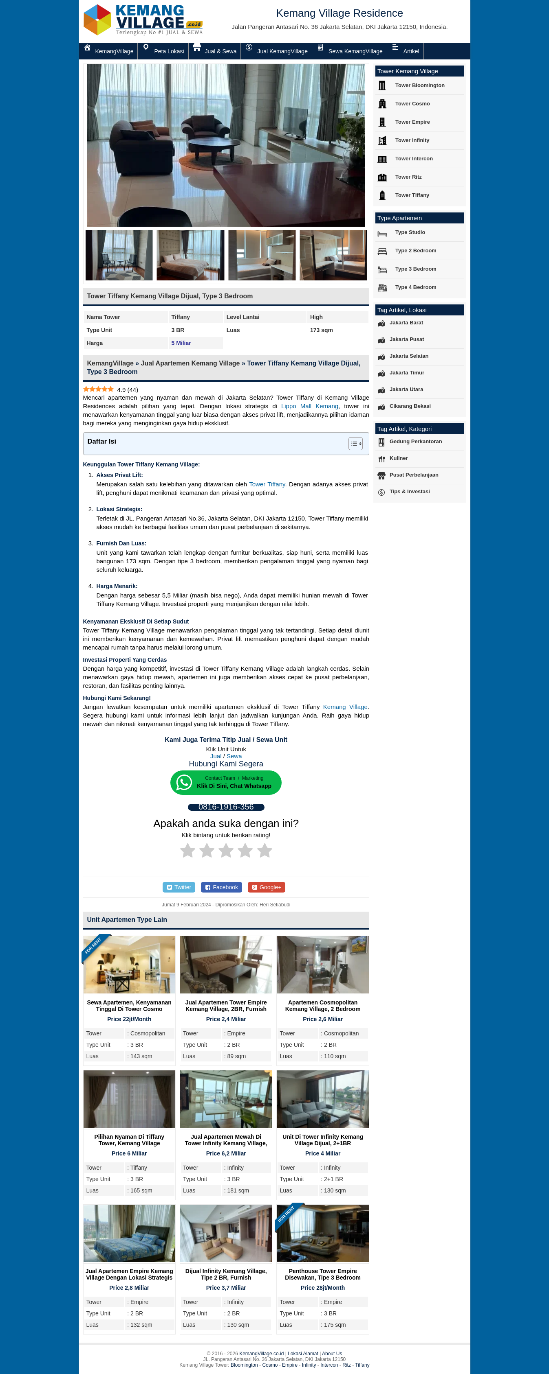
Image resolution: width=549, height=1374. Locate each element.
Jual (216, 756)
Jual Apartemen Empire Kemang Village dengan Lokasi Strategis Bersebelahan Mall (129, 1277)
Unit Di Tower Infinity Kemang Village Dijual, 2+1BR (322, 1139)
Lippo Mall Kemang (309, 406)
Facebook (221, 887)
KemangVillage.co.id (261, 1353)
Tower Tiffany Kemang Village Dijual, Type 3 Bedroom (170, 296)
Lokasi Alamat (303, 1353)
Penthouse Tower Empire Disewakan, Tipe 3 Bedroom (323, 1274)
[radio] (187, 852)
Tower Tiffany (267, 484)
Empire (290, 1365)
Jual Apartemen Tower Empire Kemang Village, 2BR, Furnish (226, 1005)
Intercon (329, 1365)
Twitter (179, 887)
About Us (332, 1353)
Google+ (267, 887)
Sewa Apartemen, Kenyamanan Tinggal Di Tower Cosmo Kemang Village (129, 1009)
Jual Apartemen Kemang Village (190, 363)
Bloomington (244, 1365)
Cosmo (270, 1365)
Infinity (309, 1365)
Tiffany (362, 1365)
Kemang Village (345, 706)
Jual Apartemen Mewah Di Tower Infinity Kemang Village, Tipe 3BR (226, 1143)
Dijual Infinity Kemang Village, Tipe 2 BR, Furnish (226, 1274)
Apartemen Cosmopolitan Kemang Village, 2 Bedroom (323, 1005)
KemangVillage (110, 363)
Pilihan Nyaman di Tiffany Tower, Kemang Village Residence (129, 1143)
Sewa (234, 756)
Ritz (346, 1365)
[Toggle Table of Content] (351, 444)
